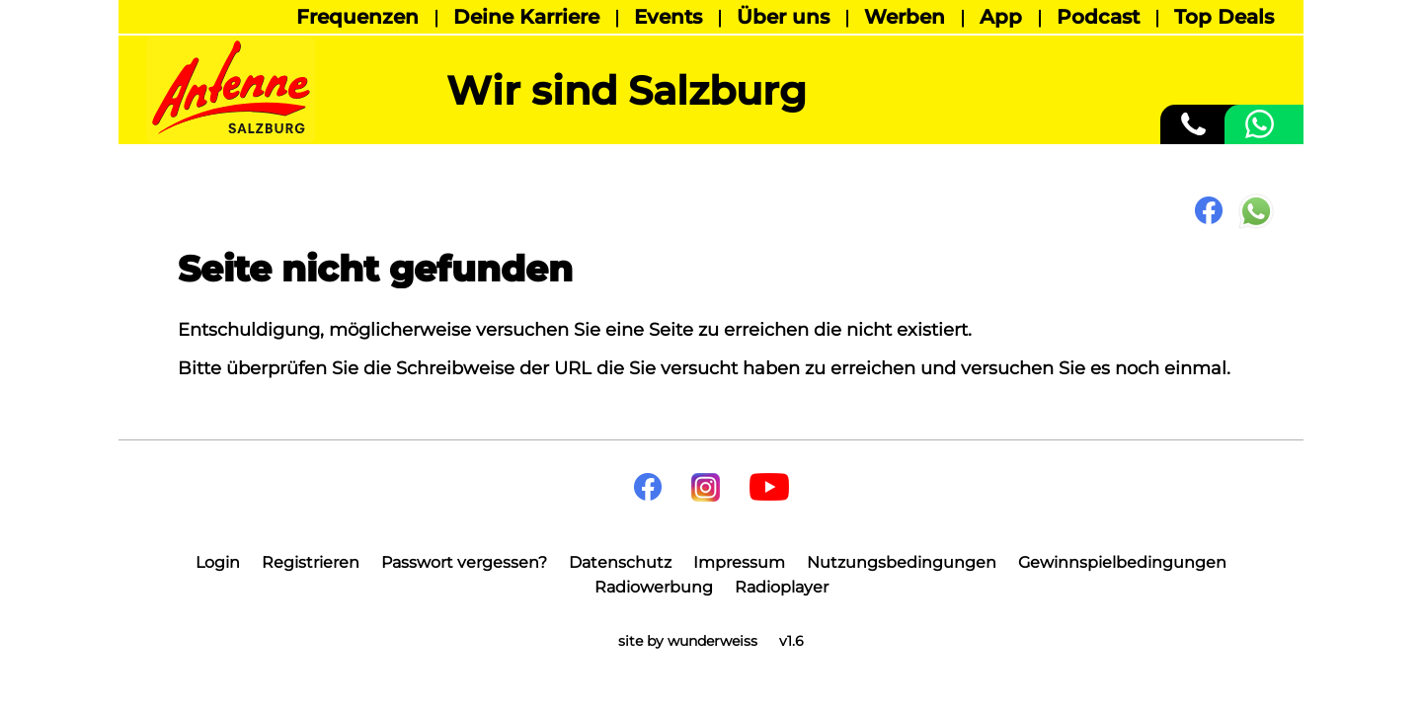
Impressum (739, 562)
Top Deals (1224, 17)
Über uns (783, 17)
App (1001, 17)
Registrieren (310, 562)
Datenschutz (620, 562)
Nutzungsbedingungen (901, 562)
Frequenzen (357, 17)
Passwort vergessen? (464, 562)
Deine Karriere (526, 17)
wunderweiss (712, 641)
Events (668, 17)
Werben (904, 17)
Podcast (1098, 17)
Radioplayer (782, 587)
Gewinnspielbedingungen (1122, 562)
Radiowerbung (653, 587)
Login (218, 562)
